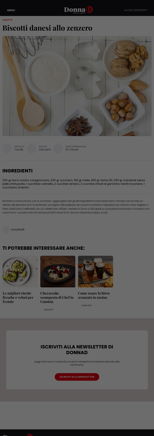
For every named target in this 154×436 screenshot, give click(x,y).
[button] (9, 10)
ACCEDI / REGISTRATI (135, 10)
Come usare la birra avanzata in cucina (93, 295)
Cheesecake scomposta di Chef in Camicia (56, 297)
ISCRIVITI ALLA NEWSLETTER (77, 377)
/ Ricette (7, 19)
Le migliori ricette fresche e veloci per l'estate (17, 297)
